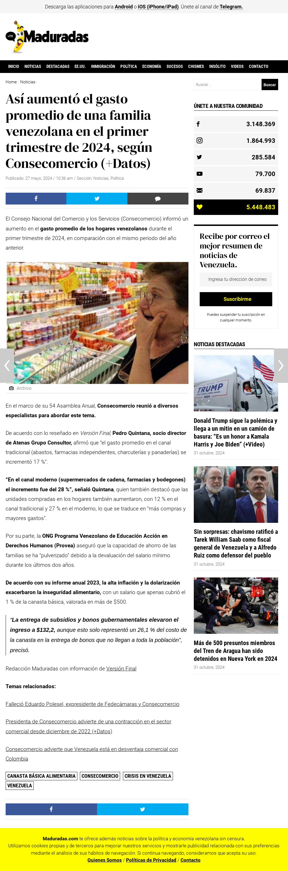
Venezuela (19, 785)
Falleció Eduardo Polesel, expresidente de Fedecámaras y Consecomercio (92, 704)
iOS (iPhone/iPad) (158, 7)
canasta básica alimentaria (41, 776)
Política (128, 66)
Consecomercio (100, 776)
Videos (237, 66)
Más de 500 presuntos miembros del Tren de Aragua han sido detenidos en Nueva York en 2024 (235, 650)
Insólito (217, 66)
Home (11, 82)
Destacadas (57, 66)
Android (124, 7)
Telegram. (231, 7)
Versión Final (121, 668)
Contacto (258, 66)
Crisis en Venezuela (148, 776)
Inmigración (103, 66)
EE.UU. (80, 66)
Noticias (32, 66)
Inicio (13, 66)
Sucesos (174, 66)
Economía (151, 66)
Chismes (196, 66)
